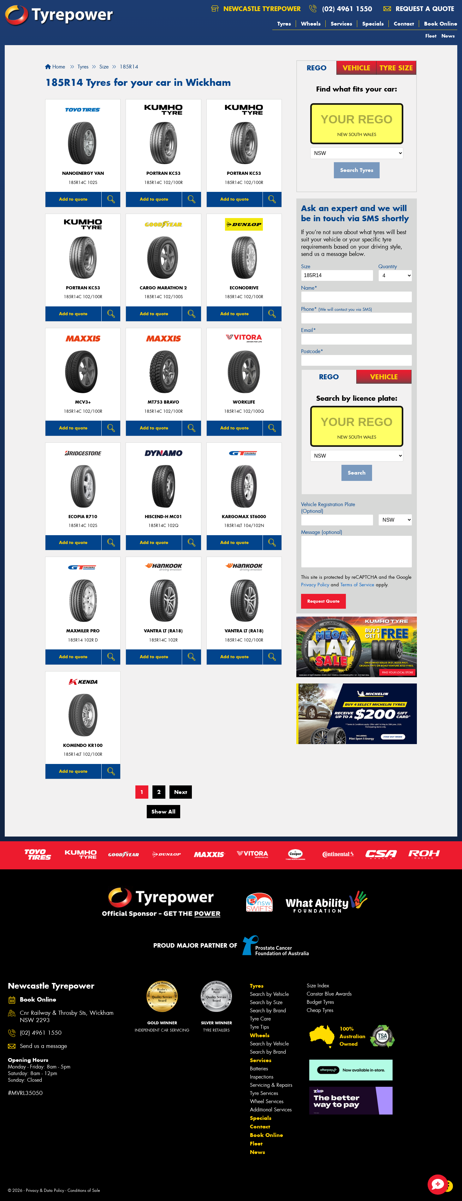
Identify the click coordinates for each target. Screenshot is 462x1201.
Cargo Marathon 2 (163, 288)
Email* (308, 330)
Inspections (261, 1077)
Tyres (284, 23)
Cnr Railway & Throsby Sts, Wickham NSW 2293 (67, 1016)
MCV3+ (83, 402)
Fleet (430, 36)
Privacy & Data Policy (45, 1190)
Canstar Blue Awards (329, 994)
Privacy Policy (315, 585)
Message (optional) (321, 532)
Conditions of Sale (84, 1190)
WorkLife (244, 402)
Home (55, 66)
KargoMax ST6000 (244, 516)
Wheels (311, 23)
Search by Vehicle (269, 994)
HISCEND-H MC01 (163, 516)
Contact (404, 23)
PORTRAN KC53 (163, 173)
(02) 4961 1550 (347, 9)
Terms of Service (357, 585)
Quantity (387, 266)
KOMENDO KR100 (83, 745)
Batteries (259, 1068)
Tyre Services (264, 1093)
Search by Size (266, 1002)
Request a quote (418, 9)
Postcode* (312, 351)
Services (341, 23)
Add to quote (73, 199)
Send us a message (43, 1046)
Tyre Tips (259, 1027)
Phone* (336, 309)
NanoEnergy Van (83, 173)
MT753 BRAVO (163, 402)
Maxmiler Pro (83, 631)
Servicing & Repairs (271, 1085)
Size (305, 266)
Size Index (318, 985)
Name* (309, 288)
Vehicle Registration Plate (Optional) (328, 507)
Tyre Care (260, 1018)
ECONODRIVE (244, 288)
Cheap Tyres (320, 1010)
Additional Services (271, 1109)
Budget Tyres (320, 1002)
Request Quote (323, 601)
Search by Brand (268, 1010)
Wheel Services (266, 1101)
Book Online (440, 23)
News (448, 36)
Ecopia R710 (82, 516)
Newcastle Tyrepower (256, 9)
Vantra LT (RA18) (163, 631)
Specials (373, 23)
